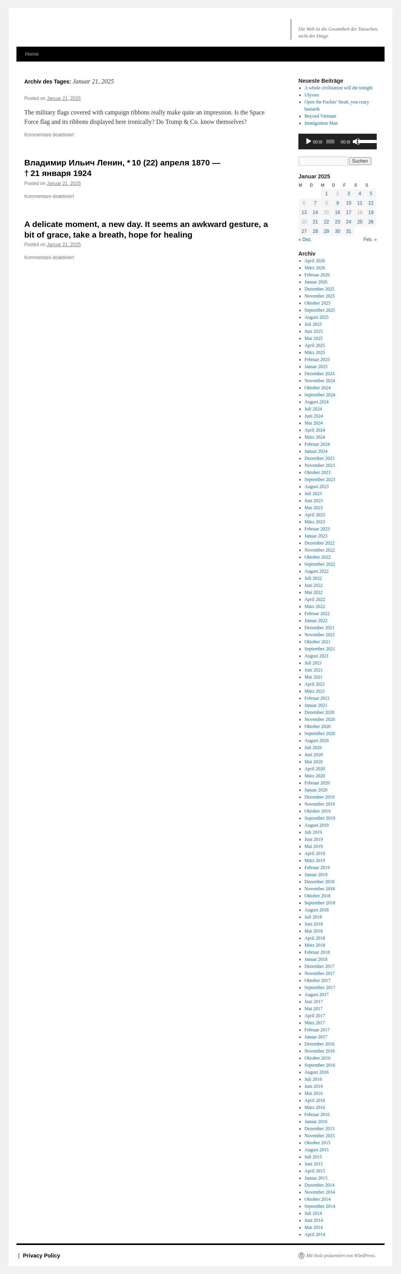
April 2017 (315, 1015)
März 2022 (315, 606)
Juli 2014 (313, 1213)
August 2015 (317, 1149)
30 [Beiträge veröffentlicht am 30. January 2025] (337, 231)
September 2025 (320, 310)
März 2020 (315, 776)
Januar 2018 (316, 959)
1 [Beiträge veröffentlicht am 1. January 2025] (326, 193)
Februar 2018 (317, 952)
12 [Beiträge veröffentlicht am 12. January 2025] (371, 203)
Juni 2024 (314, 416)
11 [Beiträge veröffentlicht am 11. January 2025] (359, 203)
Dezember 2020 (319, 712)
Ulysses (312, 95)
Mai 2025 (314, 338)
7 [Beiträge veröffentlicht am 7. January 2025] (315, 203)
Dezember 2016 (319, 1044)
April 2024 (315, 430)
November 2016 (320, 1051)
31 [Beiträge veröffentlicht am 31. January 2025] (348, 231)
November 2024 (320, 380)
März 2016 (315, 1107)
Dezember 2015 (319, 1128)
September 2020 (320, 733)
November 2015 (320, 1135)
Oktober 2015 (318, 1142)
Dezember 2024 (319, 373)
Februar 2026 (317, 275)
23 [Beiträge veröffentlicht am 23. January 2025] (337, 222)
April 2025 (315, 345)
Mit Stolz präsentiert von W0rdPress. (341, 1255)
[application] (337, 141)
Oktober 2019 (318, 811)
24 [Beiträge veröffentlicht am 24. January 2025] (348, 222)
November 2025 (320, 296)
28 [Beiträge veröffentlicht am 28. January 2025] (315, 231)
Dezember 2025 (319, 289)
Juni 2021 (314, 670)
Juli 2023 (313, 493)
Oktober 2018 (318, 895)
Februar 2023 (317, 529)
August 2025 (317, 317)
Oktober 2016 (318, 1058)
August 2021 (317, 656)
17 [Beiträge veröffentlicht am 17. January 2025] (348, 212)
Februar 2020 (317, 783)
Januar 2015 (316, 1178)
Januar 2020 (316, 790)
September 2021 (320, 649)
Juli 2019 (313, 832)
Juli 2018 (313, 917)
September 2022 (320, 564)
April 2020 (315, 768)
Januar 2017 (316, 1037)
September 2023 (320, 479)
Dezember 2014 (319, 1185)
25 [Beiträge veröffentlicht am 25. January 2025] (359, 222)
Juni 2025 (314, 331)
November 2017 (320, 973)
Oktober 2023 (318, 472)
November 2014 (320, 1192)
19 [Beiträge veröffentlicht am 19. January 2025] (371, 212)
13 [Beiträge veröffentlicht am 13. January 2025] (304, 212)
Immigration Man (321, 123)
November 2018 (320, 888)
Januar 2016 (316, 1121)
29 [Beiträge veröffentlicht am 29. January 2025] (326, 231)
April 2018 (315, 938)
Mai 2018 (314, 931)
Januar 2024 (316, 451)
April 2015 (315, 1171)
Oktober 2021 (318, 641)
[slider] (330, 141)
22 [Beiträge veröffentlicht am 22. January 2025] (326, 222)
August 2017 (317, 994)
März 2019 (315, 860)
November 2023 (320, 465)
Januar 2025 (316, 366)
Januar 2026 (316, 282)
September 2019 (320, 818)
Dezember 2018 (319, 881)
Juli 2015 (313, 1157)
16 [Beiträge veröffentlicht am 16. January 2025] (337, 212)
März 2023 (315, 521)
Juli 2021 (313, 663)
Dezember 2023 (319, 458)
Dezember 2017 (319, 966)
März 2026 (315, 267)
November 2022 (320, 550)
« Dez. (305, 239)
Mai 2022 (314, 592)
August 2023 (317, 486)
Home (32, 54)
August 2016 (317, 1072)
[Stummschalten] (356, 141)
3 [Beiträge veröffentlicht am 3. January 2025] (348, 193)
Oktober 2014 (318, 1199)
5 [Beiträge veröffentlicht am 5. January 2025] (371, 193)
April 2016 (315, 1100)
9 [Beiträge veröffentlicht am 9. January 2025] (337, 203)
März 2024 (315, 437)
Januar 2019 (316, 874)
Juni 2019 (314, 839)
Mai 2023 (314, 507)
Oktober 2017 (318, 980)
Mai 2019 (314, 846)
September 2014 (320, 1206)
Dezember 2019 (319, 797)
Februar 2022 (317, 613)
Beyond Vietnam (320, 116)
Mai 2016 (314, 1093)
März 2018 (315, 945)
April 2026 (315, 260)
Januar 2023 (316, 536)
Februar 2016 (317, 1114)
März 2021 (315, 691)
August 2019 (317, 825)
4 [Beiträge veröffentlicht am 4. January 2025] (359, 193)
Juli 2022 (313, 578)
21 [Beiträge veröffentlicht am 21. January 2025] (315, 222)
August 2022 (317, 571)
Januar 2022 (316, 620)
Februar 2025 (317, 359)
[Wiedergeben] (308, 141)
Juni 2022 (314, 585)
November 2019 (320, 804)
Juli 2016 (313, 1079)
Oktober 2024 (318, 387)
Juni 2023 (314, 500)
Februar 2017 (317, 1030)
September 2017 (320, 987)
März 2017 (315, 1022)
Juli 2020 (313, 747)
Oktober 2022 (318, 557)
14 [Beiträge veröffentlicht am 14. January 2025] (315, 212)
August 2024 (317, 402)
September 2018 (320, 903)
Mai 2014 (314, 1227)
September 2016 (320, 1065)
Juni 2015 (314, 1164)
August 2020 (317, 740)
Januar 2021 (316, 705)
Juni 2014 (314, 1220)
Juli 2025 (313, 324)
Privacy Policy (41, 1255)
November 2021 (320, 634)
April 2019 (315, 853)
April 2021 (315, 684)
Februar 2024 (317, 444)
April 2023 (315, 514)
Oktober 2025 (318, 303)
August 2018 (317, 910)
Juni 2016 (314, 1086)
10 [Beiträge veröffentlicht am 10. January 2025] (348, 203)
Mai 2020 (314, 761)
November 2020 (320, 719)
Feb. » (370, 239)
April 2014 (315, 1234)
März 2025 (315, 352)
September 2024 (320, 394)
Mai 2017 (314, 1008)
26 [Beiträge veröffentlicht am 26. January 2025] (371, 222)
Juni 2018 (314, 924)
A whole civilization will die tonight (339, 88)
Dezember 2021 (319, 627)
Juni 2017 (314, 1001)
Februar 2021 (317, 698)
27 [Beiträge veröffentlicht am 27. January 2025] (304, 231)
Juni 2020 (314, 754)
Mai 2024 (314, 423)
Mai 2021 (314, 677)
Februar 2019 (317, 867)
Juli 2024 (313, 409)
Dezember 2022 (319, 543)
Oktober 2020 (318, 726)
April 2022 (315, 599)
